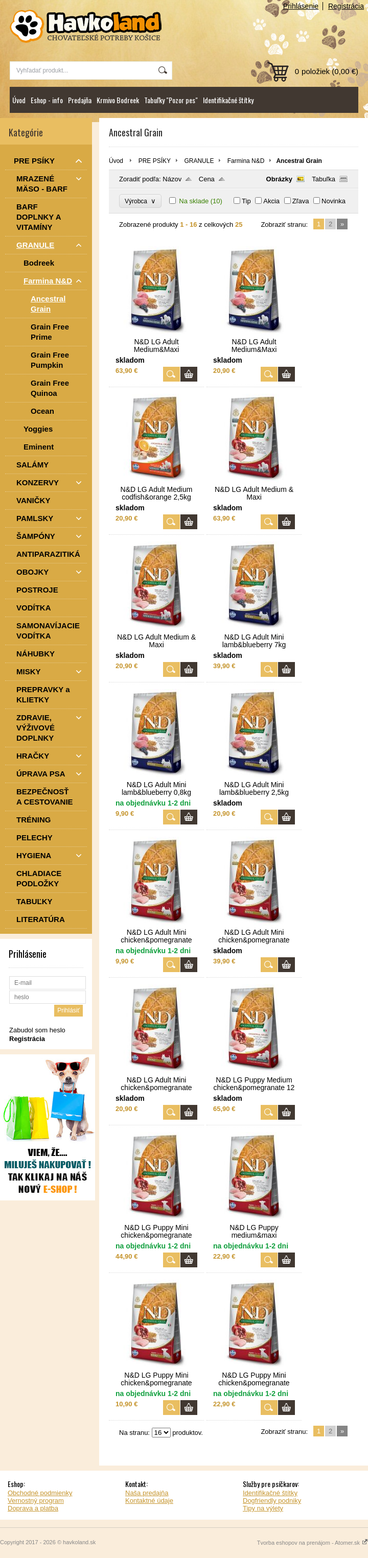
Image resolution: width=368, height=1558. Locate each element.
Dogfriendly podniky (272, 1500)
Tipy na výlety (263, 1508)
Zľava (300, 201)
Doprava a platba (33, 1508)
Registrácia (346, 6)
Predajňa (79, 100)
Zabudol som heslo (37, 1030)
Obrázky (279, 179)
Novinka (333, 201)
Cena (207, 179)
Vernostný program (36, 1500)
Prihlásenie (300, 6)
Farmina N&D (246, 160)
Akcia (271, 201)
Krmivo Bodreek (118, 100)
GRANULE (199, 160)
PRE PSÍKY (155, 160)
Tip (246, 201)
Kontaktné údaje (149, 1500)
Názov (172, 179)
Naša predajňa (147, 1493)
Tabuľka (323, 179)
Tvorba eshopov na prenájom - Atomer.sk (312, 1543)
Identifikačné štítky (228, 100)
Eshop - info (47, 100)
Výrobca (140, 201)
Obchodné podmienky (40, 1493)
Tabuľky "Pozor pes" (171, 100)
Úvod (19, 100)
